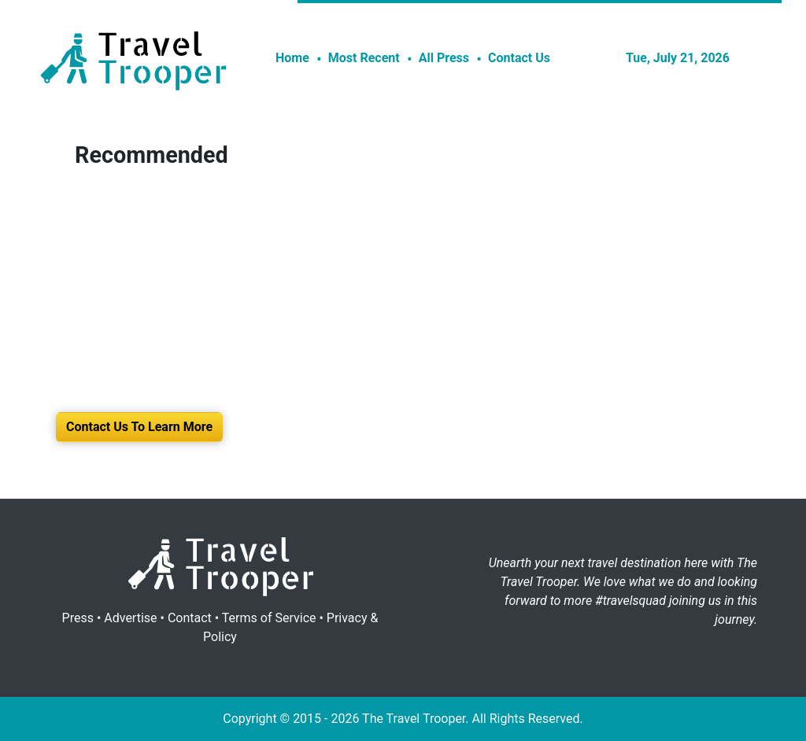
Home (292, 57)
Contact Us (519, 57)
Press (78, 617)
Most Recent (364, 57)
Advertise (130, 617)
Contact (190, 617)
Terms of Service (269, 617)
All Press (444, 57)
